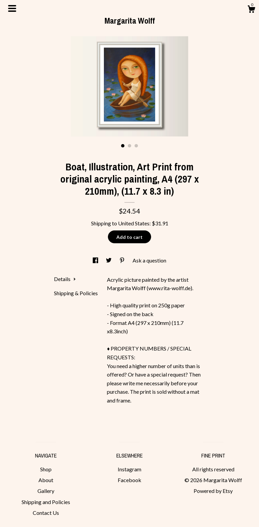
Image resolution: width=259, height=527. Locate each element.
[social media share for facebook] (96, 260)
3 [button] (136, 145)
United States (133, 223)
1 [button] (122, 145)
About (45, 480)
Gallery (45, 491)
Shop (46, 469)
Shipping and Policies (46, 502)
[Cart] (251, 10)
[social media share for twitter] (109, 260)
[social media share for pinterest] (122, 260)
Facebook (129, 480)
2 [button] (129, 145)
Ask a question (149, 260)
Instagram (129, 469)
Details (65, 279)
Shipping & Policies (76, 293)
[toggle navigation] (12, 8)
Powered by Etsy (213, 491)
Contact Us (46, 512)
